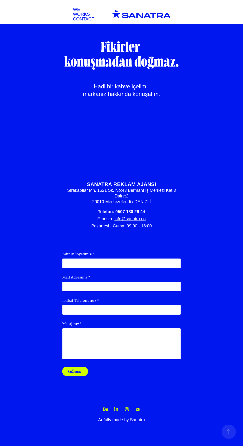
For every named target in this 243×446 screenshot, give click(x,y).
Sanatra (137, 419)
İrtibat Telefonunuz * (80, 300)
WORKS (81, 14)
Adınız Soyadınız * (78, 254)
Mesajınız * (72, 324)
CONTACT (83, 18)
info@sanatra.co (129, 218)
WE (76, 9)
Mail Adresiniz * (76, 277)
